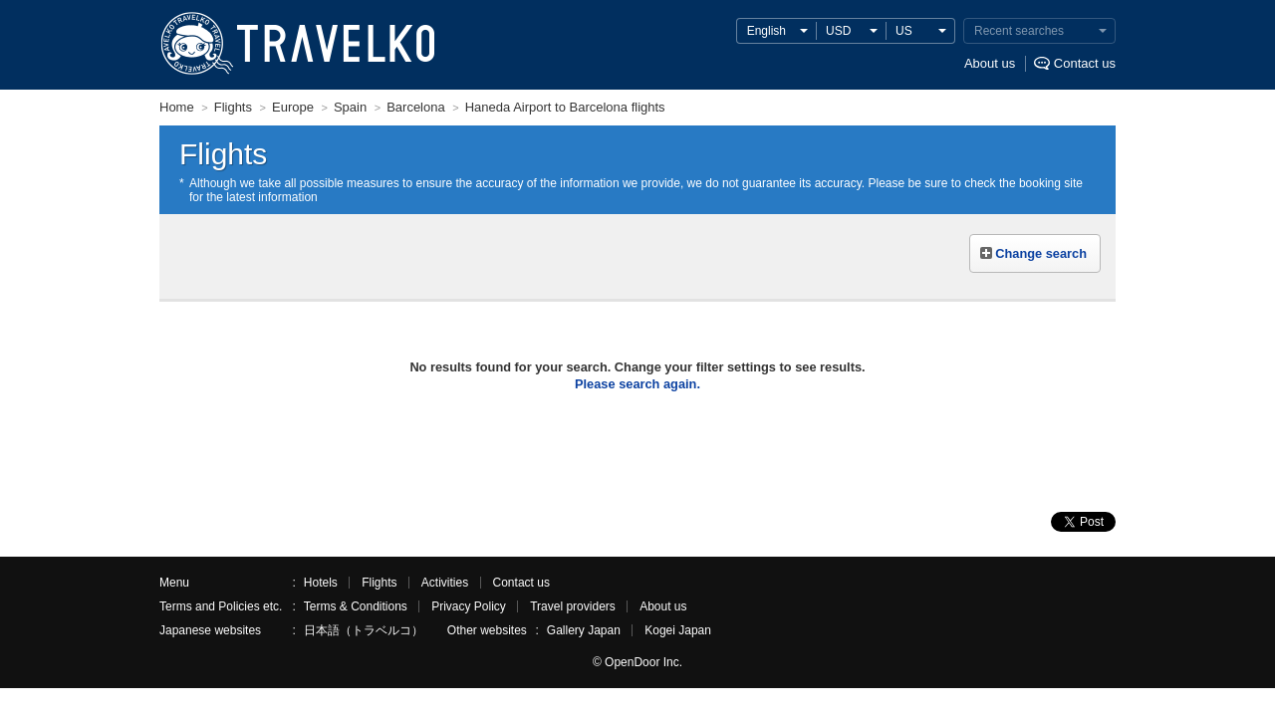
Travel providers (573, 606)
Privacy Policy (468, 606)
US (903, 31)
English (766, 31)
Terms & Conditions (355, 606)
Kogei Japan (677, 630)
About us (989, 63)
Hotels (321, 583)
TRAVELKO (196, 44)
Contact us (1085, 63)
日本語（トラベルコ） (363, 630)
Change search (1041, 253)
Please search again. (637, 383)
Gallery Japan (584, 630)
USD (838, 31)
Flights (379, 583)
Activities (444, 583)
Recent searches (1019, 31)
